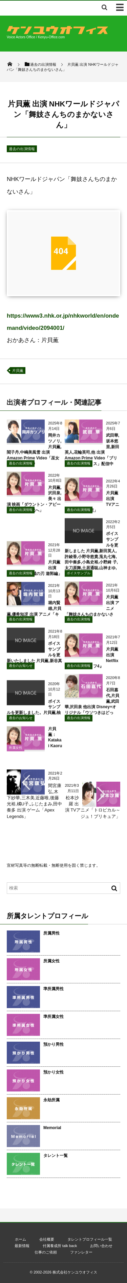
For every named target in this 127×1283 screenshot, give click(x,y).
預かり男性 (53, 1044)
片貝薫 (17, 370)
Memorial (52, 1127)
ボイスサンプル (78, 576)
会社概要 (46, 1239)
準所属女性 (53, 1016)
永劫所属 (51, 1100)
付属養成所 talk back (60, 1246)
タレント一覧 (55, 1155)
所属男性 (51, 933)
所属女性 (15, 751)
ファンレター (81, 1252)
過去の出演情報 (22, 149)
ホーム (20, 1239)
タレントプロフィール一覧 (89, 1239)
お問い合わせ (101, 1246)
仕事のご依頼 (46, 1252)
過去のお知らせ (21, 669)
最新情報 (22, 1246)
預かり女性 (53, 1072)
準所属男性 (53, 988)
